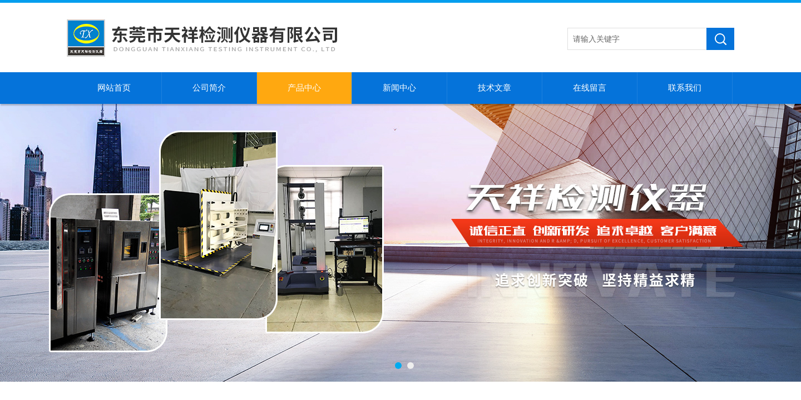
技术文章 (494, 87)
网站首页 (114, 87)
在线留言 (589, 87)
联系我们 (684, 87)
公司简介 (209, 87)
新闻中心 (399, 87)
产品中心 (304, 87)
